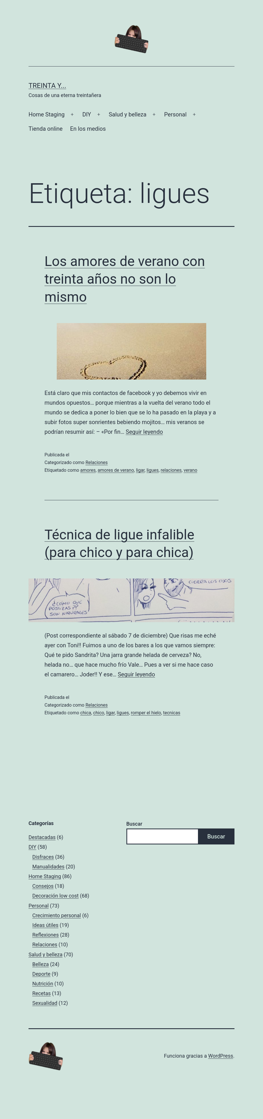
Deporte (41, 974)
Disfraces (43, 857)
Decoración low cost (55, 896)
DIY (86, 114)
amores (88, 470)
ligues (153, 470)
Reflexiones (45, 935)
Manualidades (48, 867)
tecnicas (171, 712)
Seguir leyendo (144, 431)
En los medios (88, 128)
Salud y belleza (127, 114)
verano (190, 470)
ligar (140, 470)
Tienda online (45, 128)
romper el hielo (146, 712)
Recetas (41, 993)
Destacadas (42, 837)
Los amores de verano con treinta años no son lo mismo (124, 279)
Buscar (134, 824)
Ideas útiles (45, 925)
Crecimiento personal (56, 915)
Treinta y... (47, 86)
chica (85, 712)
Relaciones (97, 462)
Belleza (40, 964)
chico (98, 712)
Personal (175, 114)
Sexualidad (44, 1003)
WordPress (220, 1056)
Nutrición (42, 984)
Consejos (43, 886)
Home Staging (46, 114)
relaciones (171, 470)
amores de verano (116, 470)
